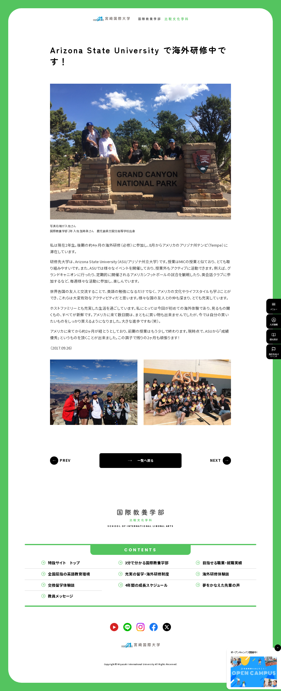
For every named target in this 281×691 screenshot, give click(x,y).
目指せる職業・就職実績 (222, 562)
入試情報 (274, 321)
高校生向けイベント (274, 351)
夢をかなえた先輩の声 (221, 585)
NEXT (215, 460)
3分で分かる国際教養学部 (147, 562)
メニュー (273, 307)
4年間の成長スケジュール (146, 585)
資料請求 (274, 336)
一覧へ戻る (145, 460)
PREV (65, 460)
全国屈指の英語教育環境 (69, 574)
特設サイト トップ (64, 562)
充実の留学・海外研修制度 (147, 574)
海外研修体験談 (215, 574)
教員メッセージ (60, 596)
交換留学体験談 (61, 585)
